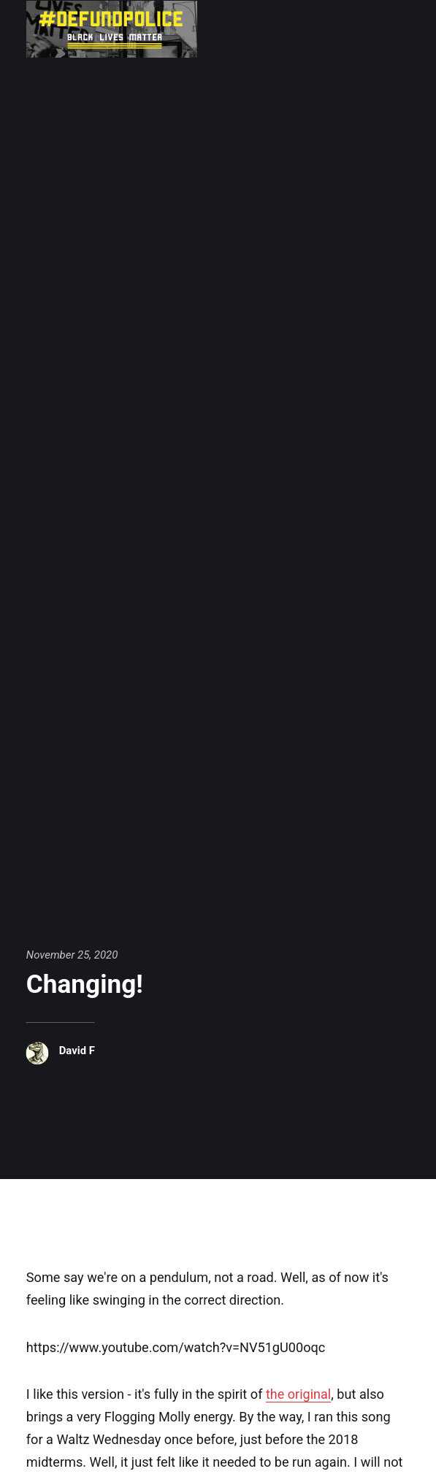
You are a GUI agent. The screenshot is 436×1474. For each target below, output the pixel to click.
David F (77, 1050)
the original (299, 1394)
